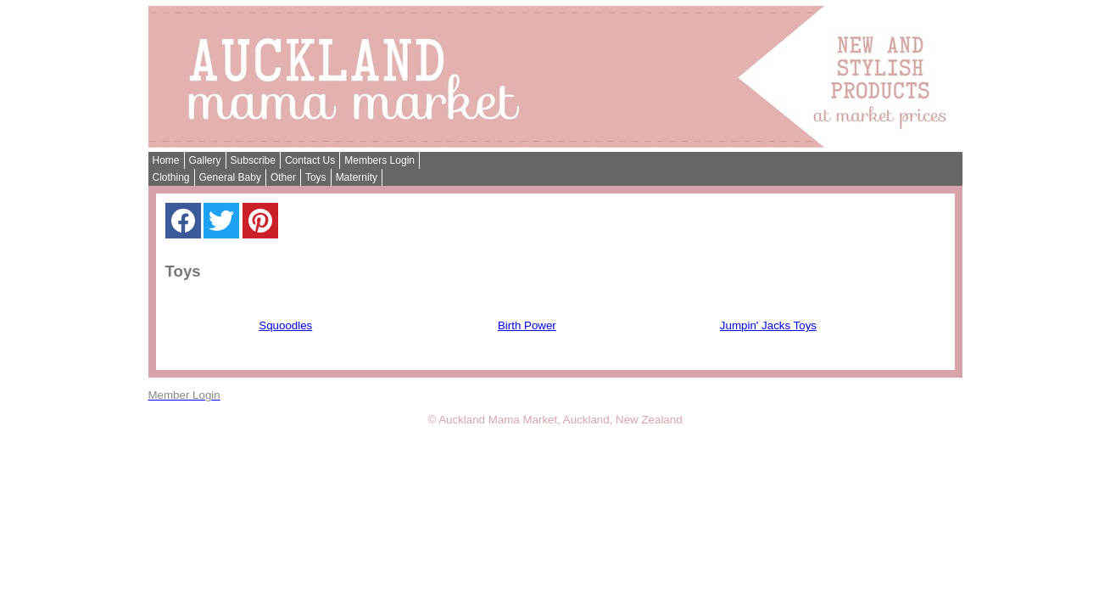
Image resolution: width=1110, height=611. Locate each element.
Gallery (205, 160)
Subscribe (253, 160)
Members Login (379, 160)
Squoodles (285, 325)
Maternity (356, 177)
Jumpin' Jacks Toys (768, 325)
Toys (315, 177)
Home (166, 160)
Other (283, 177)
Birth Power (527, 325)
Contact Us (310, 160)
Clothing (171, 177)
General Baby (230, 177)
